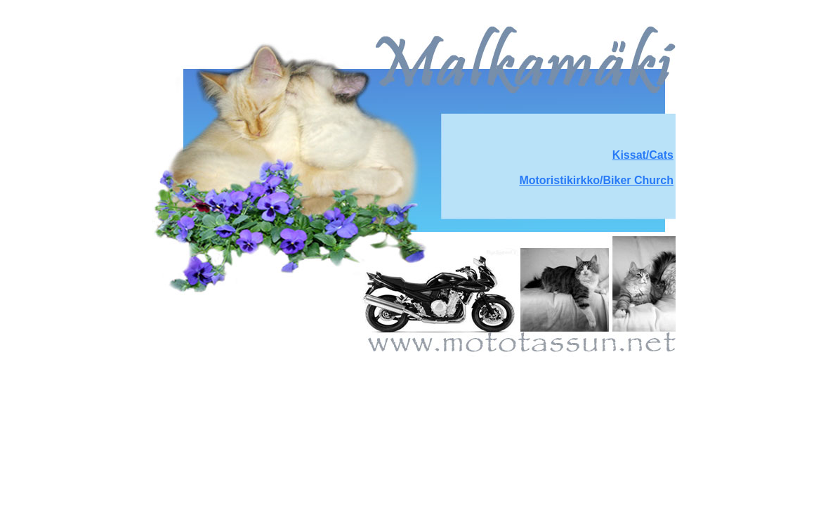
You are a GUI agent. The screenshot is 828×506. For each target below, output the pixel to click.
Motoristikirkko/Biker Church (596, 180)
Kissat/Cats (642, 155)
